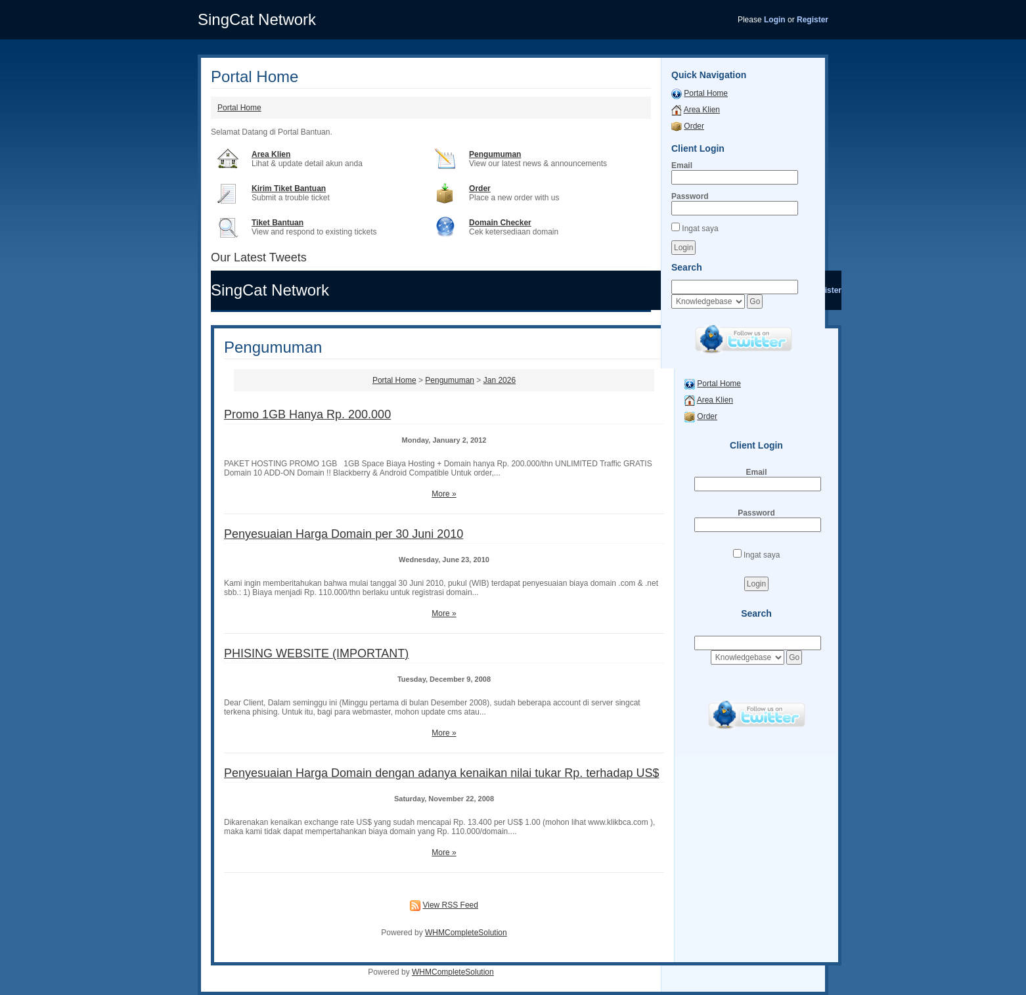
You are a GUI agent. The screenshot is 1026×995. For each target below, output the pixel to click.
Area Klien (271, 154)
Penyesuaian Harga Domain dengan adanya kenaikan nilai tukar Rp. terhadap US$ (441, 773)
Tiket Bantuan (277, 222)
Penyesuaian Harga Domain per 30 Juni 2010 (343, 534)
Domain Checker (500, 222)
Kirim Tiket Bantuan (289, 188)
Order (480, 188)
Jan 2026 (499, 380)
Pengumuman (495, 154)
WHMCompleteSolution (466, 932)
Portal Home (239, 107)
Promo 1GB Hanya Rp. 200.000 (307, 414)
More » (444, 493)
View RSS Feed (450, 905)
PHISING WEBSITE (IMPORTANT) (316, 653)
